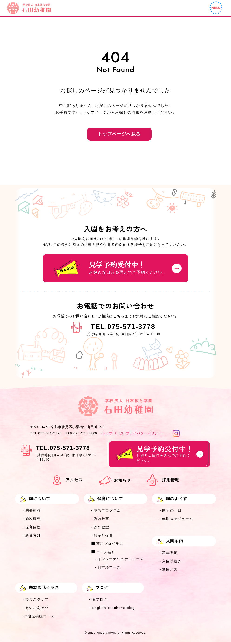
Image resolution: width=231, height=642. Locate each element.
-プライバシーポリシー (143, 433)
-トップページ (112, 433)
